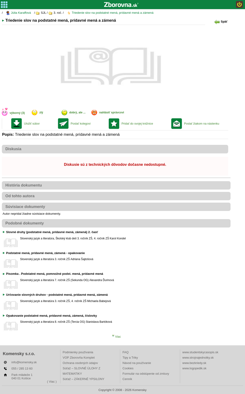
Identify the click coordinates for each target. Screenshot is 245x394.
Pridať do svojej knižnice (137, 123)
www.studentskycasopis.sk (200, 352)
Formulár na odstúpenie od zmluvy (145, 373)
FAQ (125, 352)
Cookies (127, 368)
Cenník (127, 379)
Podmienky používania (78, 352)
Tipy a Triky (130, 357)
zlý (41, 112)
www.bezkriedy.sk (194, 363)
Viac (116, 336)
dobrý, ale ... (77, 112)
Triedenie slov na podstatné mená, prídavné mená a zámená (110, 13)
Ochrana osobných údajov (80, 363)
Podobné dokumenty (24, 223)
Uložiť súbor (32, 123)
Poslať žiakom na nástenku (201, 123)
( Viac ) (52, 381)
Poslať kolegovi (81, 123)
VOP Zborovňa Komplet (79, 357)
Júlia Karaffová (18, 13)
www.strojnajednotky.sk (198, 357)
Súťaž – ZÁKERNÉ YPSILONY (84, 379)
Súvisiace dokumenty (25, 206)
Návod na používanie (136, 363)
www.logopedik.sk (194, 368)
